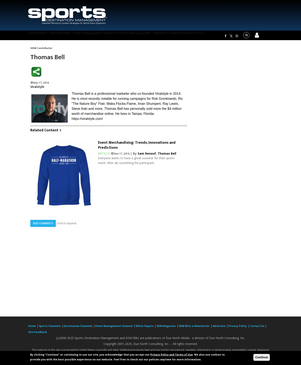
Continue (261, 357)
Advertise (219, 328)
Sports (48, 36)
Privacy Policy (237, 328)
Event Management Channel (114, 328)
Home (34, 36)
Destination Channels (78, 328)
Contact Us (257, 328)
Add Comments (43, 226)
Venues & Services (128, 36)
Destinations (69, 36)
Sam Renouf (147, 156)
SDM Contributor (41, 50)
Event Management (97, 36)
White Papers (145, 328)
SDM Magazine (156, 36)
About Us (216, 36)
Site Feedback (37, 334)
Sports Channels (50, 328)
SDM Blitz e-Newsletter (187, 36)
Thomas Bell (167, 156)
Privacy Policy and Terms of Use (171, 354)
